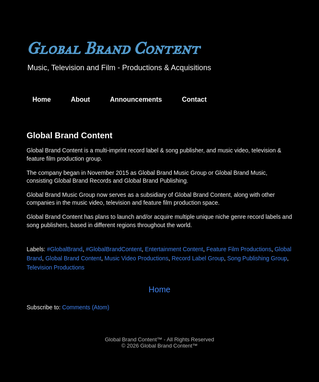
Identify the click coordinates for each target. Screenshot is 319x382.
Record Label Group (198, 258)
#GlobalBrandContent (114, 249)
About (80, 99)
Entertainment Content (174, 249)
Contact (194, 99)
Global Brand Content (70, 135)
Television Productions (55, 267)
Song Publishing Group (257, 258)
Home (41, 99)
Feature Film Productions (238, 249)
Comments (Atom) (86, 307)
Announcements (136, 99)
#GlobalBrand (65, 249)
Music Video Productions (137, 258)
